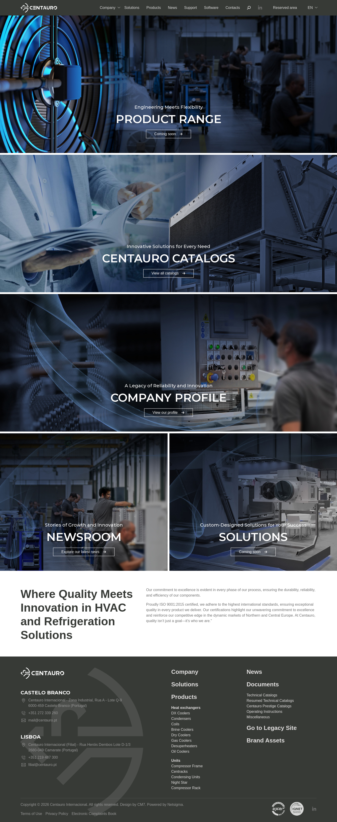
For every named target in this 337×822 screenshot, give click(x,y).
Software (211, 8)
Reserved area (285, 8)
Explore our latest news (83, 552)
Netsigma (175, 804)
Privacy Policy (56, 814)
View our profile (168, 412)
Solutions (132, 8)
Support (190, 8)
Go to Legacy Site (272, 727)
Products (153, 8)
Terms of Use (31, 814)
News (172, 8)
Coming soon (168, 134)
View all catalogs (169, 273)
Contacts (233, 8)
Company (107, 8)
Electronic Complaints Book (94, 814)
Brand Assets (266, 740)
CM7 (141, 804)
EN (310, 8)
